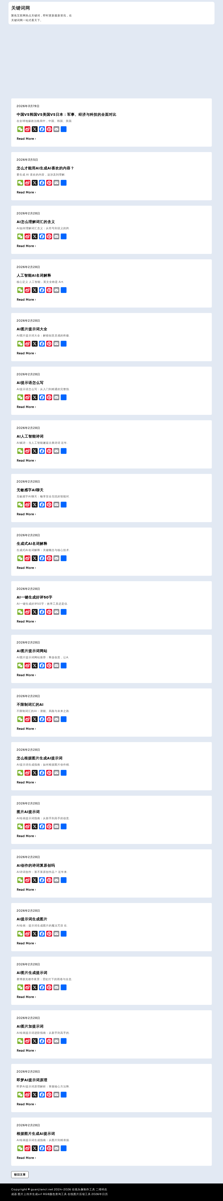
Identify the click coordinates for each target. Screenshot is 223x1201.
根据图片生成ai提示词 (36, 1133)
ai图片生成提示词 (32, 972)
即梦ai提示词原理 (32, 1080)
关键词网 (20, 8)
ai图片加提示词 (30, 1026)
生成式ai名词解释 (32, 543)
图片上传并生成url (30, 1194)
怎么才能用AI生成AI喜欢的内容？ (45, 168)
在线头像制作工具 (83, 1189)
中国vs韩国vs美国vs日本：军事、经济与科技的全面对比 (66, 114)
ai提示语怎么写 (30, 382)
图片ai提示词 (28, 811)
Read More (26, 139)
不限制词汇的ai (30, 704)
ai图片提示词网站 (32, 650)
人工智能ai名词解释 (34, 275)
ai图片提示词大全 (32, 329)
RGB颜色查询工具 (55, 1194)
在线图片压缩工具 (79, 1194)
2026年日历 (99, 1194)
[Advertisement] (111, 53)
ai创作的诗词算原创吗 (36, 865)
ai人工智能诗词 (30, 436)
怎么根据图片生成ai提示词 (40, 758)
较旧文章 (20, 1174)
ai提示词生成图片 (32, 919)
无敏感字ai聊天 (30, 490)
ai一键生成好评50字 (34, 597)
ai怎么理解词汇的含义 (36, 221)
